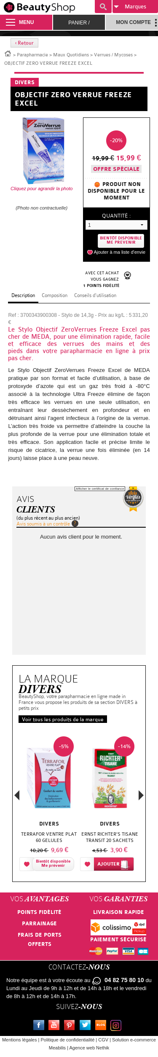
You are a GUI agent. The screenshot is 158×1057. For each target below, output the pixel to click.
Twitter (87, 1026)
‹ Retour (24, 43)
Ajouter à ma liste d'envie (119, 252)
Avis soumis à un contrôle (43, 524)
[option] (49, 803)
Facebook (40, 1026)
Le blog (102, 1026)
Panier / (78, 23)
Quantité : (116, 215)
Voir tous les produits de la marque (63, 719)
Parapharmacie (32, 55)
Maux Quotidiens (71, 55)
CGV (103, 1039)
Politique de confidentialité (67, 1039)
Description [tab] (23, 295)
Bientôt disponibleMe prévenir (53, 863)
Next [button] (141, 795)
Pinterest (71, 1026)
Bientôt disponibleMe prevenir (121, 240)
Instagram (117, 1026)
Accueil (8, 53)
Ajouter (108, 864)
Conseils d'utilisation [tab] (95, 295)
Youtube (55, 1026)
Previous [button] (16, 797)
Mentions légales (19, 1039)
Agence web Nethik (89, 1047)
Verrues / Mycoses (113, 55)
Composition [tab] (54, 295)
